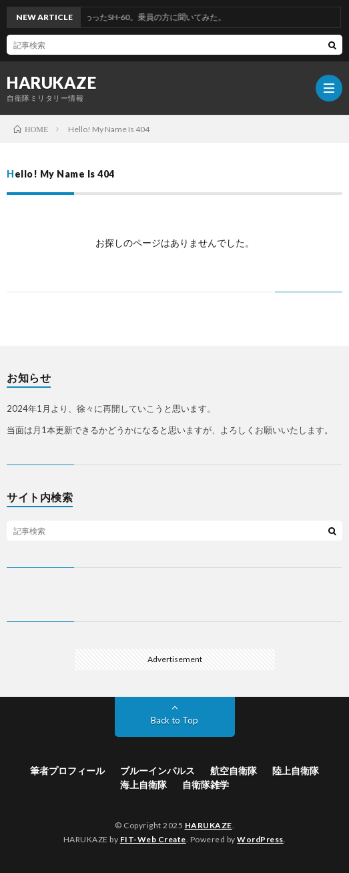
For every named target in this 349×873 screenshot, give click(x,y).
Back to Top (174, 720)
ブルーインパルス (157, 770)
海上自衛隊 (143, 784)
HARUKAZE (51, 83)
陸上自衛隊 (295, 770)
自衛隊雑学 (205, 784)
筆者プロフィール (67, 770)
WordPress (260, 839)
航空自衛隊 (233, 770)
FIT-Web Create (153, 839)
